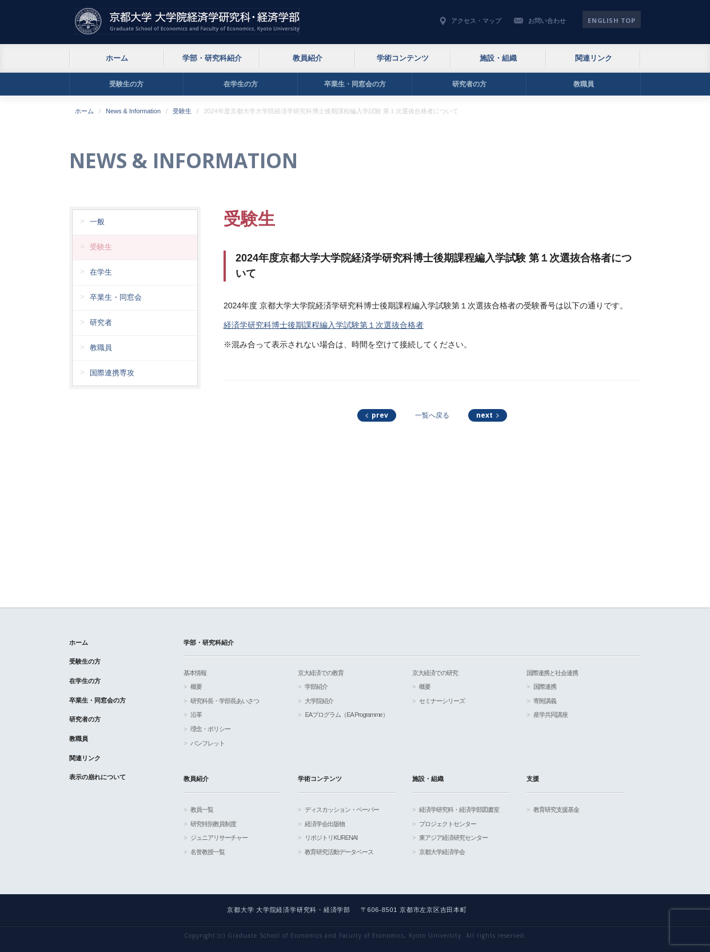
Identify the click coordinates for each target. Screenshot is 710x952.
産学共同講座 (550, 714)
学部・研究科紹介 (212, 58)
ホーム (117, 58)
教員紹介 (307, 58)
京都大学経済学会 (442, 851)
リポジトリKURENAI (331, 837)
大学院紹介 (319, 700)
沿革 (196, 714)
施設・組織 (498, 58)
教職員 (583, 84)
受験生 (182, 111)
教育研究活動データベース (339, 851)
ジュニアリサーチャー (219, 837)
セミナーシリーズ (442, 700)
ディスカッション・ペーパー (342, 809)
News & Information (133, 111)
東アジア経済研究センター (453, 837)
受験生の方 (126, 84)
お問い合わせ (547, 20)
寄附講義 (544, 700)
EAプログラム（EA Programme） (346, 714)
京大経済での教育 (321, 672)
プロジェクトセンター (447, 823)
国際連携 (544, 686)
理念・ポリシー (210, 728)
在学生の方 (241, 84)
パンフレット (207, 743)
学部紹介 (316, 686)
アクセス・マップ (476, 20)
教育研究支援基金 (556, 809)
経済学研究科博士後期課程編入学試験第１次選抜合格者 (324, 325)
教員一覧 (201, 809)
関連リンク (593, 58)
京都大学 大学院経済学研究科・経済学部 (187, 21)
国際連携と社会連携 (552, 672)
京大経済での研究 (435, 672)
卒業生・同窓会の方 (355, 84)
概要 (196, 686)
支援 (532, 778)
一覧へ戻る (432, 415)
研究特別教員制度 (213, 823)
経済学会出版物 (325, 823)
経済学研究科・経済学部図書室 (459, 809)
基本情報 (195, 672)
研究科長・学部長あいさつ (224, 700)
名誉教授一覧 (207, 851)
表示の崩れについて (97, 777)
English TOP (611, 20)
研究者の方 (469, 84)
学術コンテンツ (403, 58)
